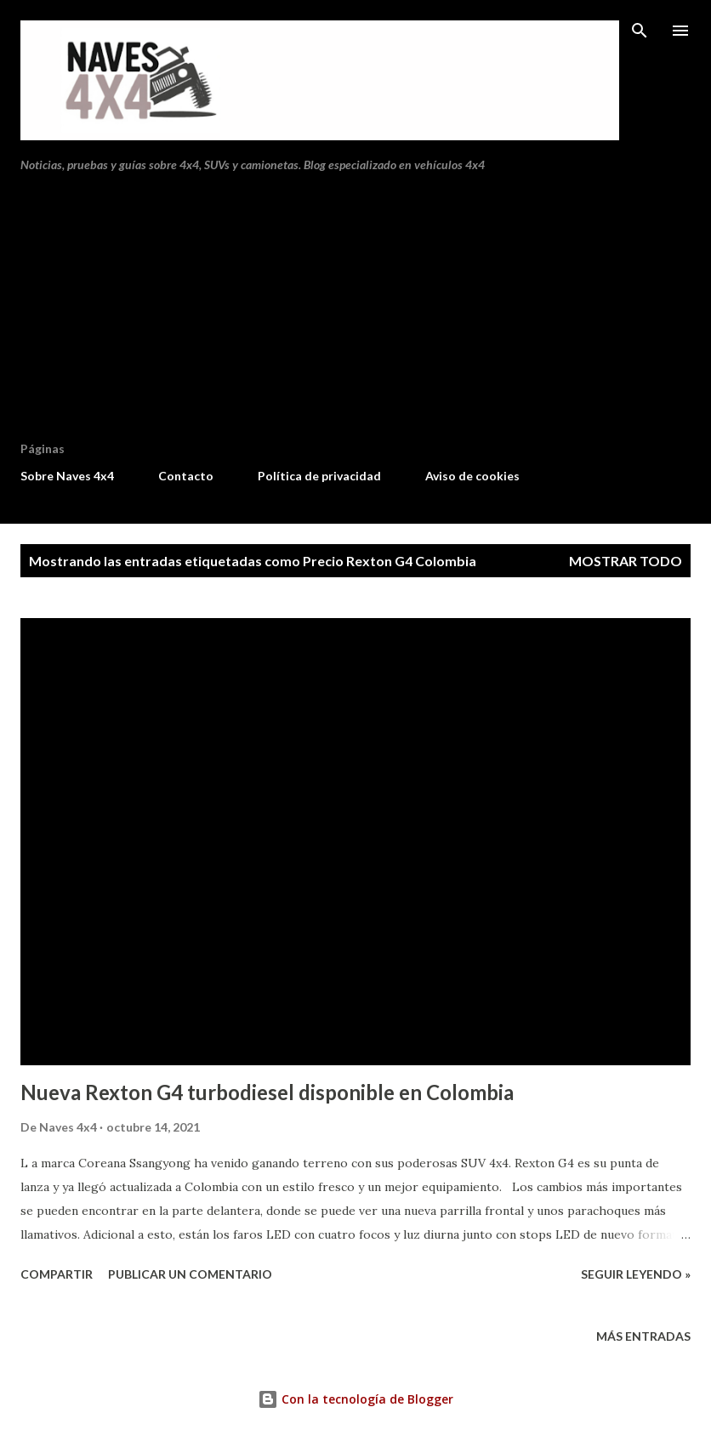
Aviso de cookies (472, 475)
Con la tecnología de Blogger (355, 1399)
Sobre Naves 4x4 (67, 475)
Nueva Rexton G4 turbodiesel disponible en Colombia (267, 1092)
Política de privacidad (319, 475)
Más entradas (643, 1336)
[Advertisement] (355, 314)
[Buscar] (639, 30)
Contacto (185, 475)
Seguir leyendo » (636, 1274)
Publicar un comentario (190, 1274)
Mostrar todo (625, 561)
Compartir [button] (56, 1274)
